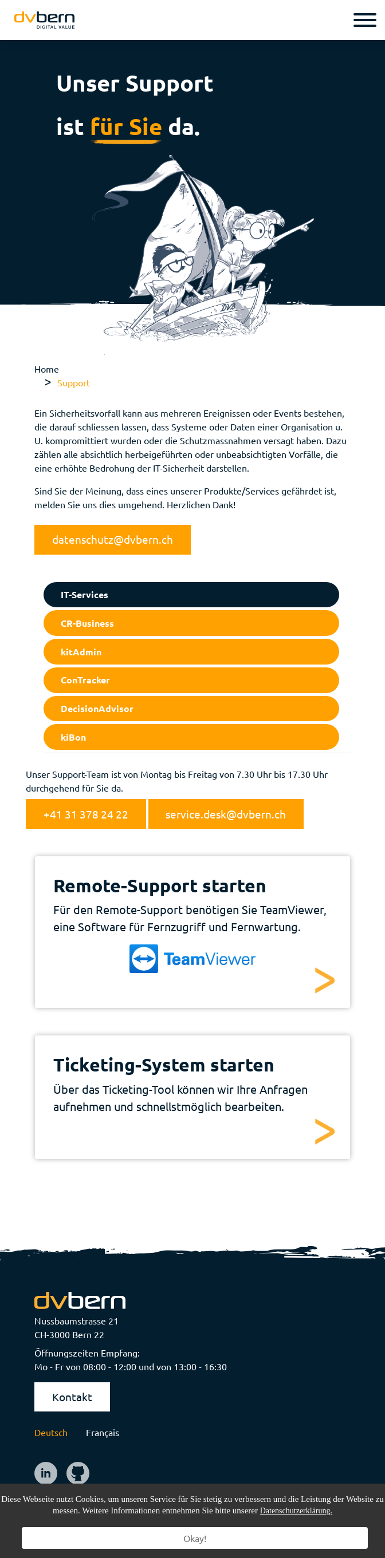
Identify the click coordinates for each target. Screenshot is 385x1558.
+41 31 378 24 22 (86, 814)
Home (46, 368)
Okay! (194, 1538)
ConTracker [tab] (85, 680)
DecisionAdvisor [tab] (97, 708)
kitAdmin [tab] (81, 652)
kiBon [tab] (73, 737)
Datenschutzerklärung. (296, 1510)
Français (102, 1432)
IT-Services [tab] (84, 594)
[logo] (44, 20)
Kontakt (72, 1396)
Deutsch (51, 1432)
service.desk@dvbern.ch (226, 814)
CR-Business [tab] (87, 623)
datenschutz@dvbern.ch (112, 539)
